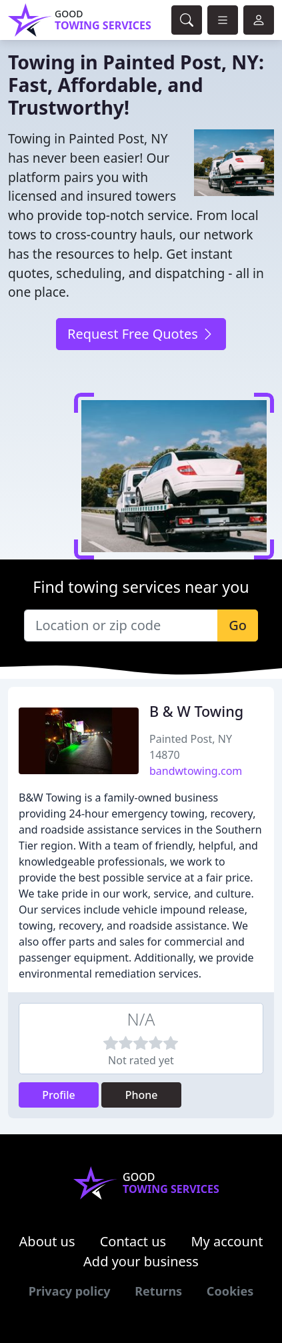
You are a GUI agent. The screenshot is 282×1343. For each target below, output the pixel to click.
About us (47, 1241)
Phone (141, 1095)
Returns (158, 1291)
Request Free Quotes (141, 334)
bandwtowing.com (195, 771)
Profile (58, 1095)
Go (238, 625)
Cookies (230, 1291)
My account (227, 1241)
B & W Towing (196, 711)
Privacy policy (70, 1291)
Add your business (141, 1261)
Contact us (133, 1241)
